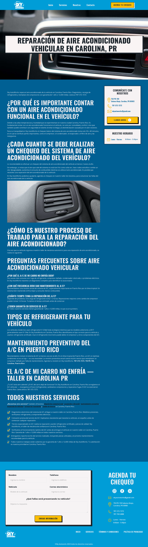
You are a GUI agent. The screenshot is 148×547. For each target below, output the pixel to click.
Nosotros (77, 5)
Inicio (50, 5)
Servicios (63, 5)
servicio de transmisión (32, 411)
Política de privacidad (133, 537)
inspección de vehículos (15, 411)
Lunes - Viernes (119, 525)
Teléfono (54, 483)
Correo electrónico (59, 495)
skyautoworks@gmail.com (121, 119)
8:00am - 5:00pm (119, 528)
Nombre (12, 483)
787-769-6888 (118, 519)
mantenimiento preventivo (90, 409)
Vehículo (13, 495)
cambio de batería (49, 411)
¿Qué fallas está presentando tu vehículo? (48, 507)
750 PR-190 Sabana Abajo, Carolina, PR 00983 (123, 509)
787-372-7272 (117, 113)
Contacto (91, 5)
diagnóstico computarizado (53, 409)
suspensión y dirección (72, 409)
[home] (23, 5)
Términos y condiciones (109, 537)
